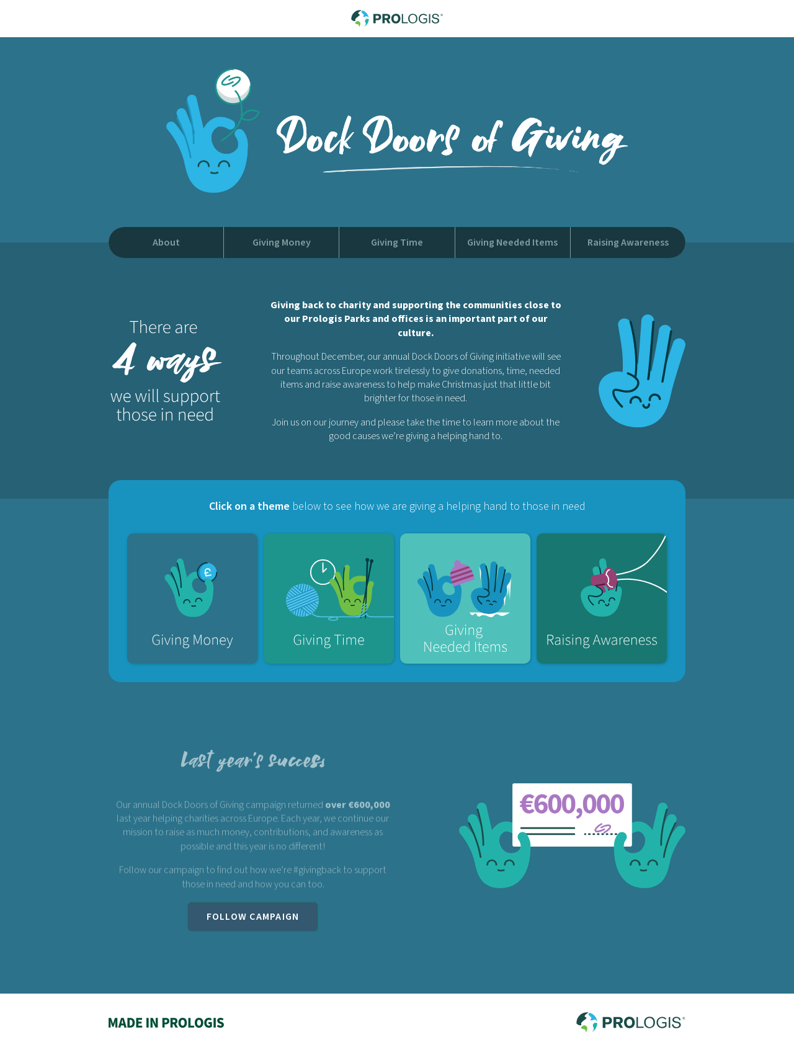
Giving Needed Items (512, 242)
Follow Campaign (253, 917)
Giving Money (281, 242)
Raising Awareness (628, 242)
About (166, 242)
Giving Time (397, 242)
